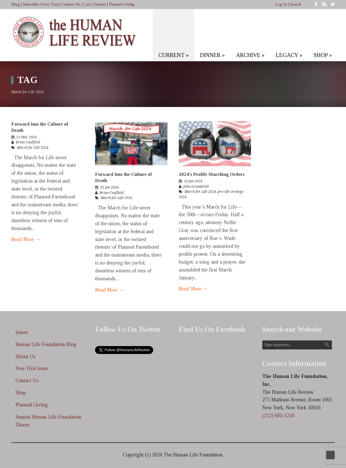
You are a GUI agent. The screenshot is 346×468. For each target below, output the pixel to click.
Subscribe (31, 4)
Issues (22, 332)
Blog (15, 4)
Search (295, 4)
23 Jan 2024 (109, 187)
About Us (25, 356)
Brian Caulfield (28, 142)
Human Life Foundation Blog (46, 344)
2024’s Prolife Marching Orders (211, 174)
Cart (87, 4)
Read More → (25, 239)
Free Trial (50, 4)
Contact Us (70, 4)
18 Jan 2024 (193, 181)
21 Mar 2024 (26, 137)
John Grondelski (196, 187)
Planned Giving (122, 4)
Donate (100, 4)
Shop (21, 392)
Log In (281, 4)
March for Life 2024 (33, 148)
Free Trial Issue (32, 368)
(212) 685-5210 (278, 415)
